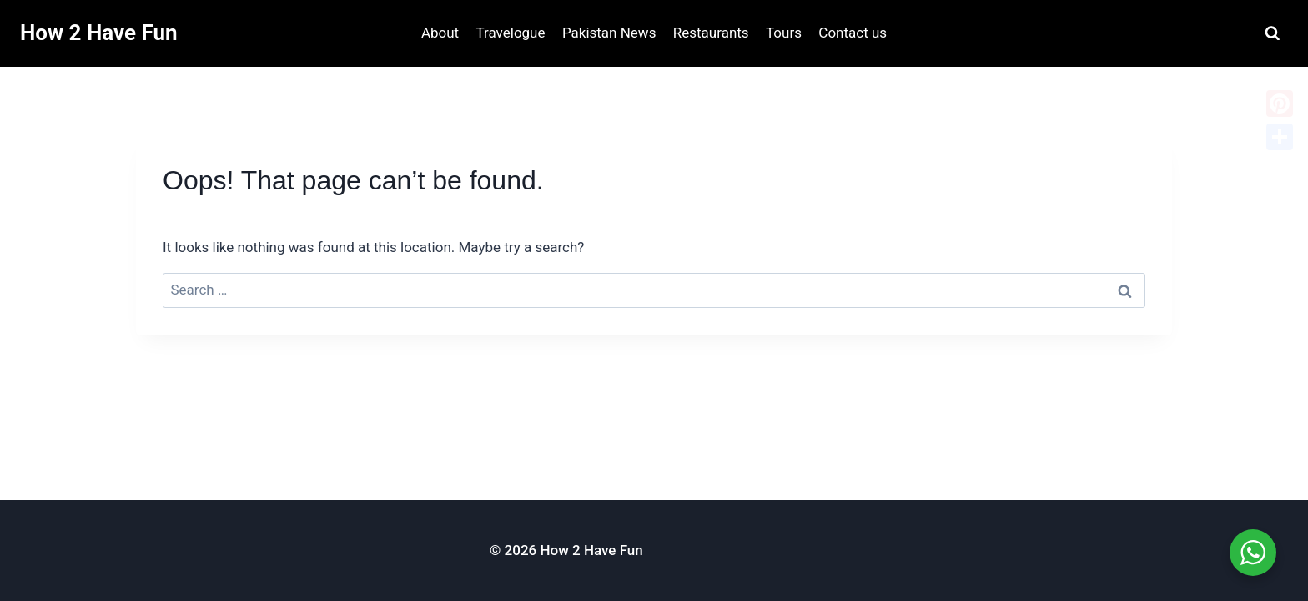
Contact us (852, 32)
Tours (784, 32)
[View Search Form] (1272, 33)
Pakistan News (609, 32)
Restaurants (711, 32)
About (440, 32)
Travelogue (511, 32)
